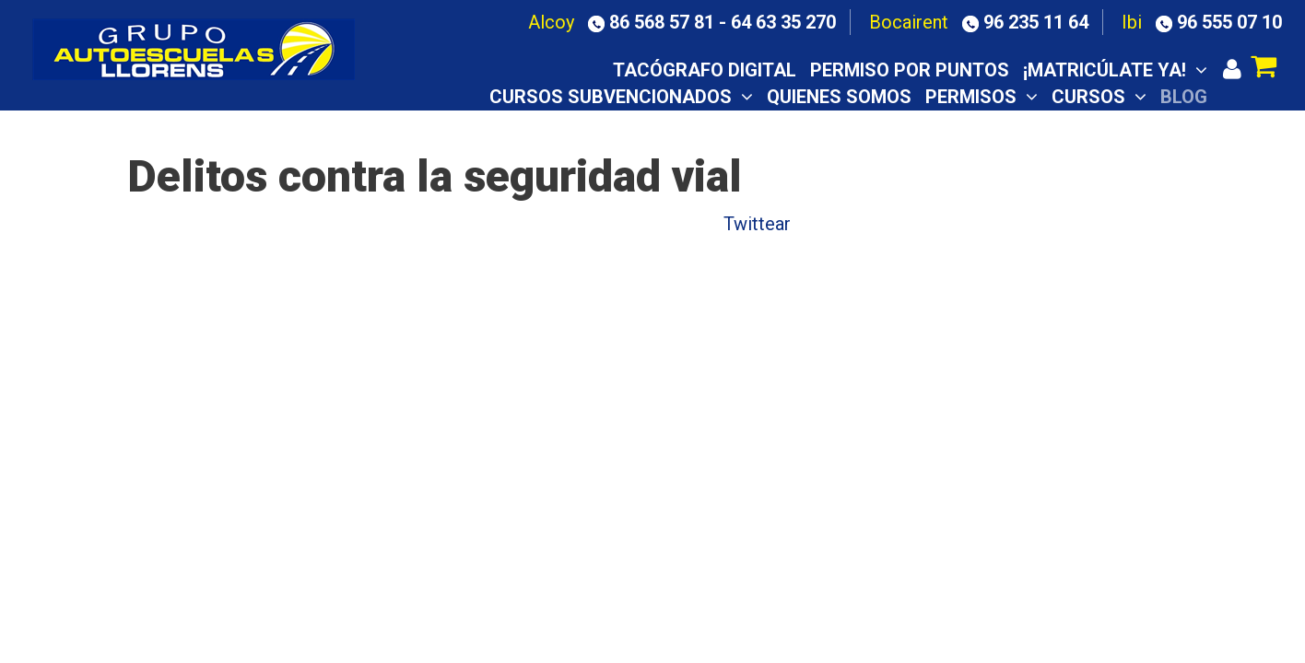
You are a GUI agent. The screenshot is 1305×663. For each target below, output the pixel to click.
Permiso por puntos (909, 70)
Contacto (1157, 122)
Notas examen (1023, 122)
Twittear (757, 224)
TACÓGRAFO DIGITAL (704, 70)
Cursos (1099, 97)
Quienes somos (839, 97)
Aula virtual (876, 122)
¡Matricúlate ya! (1115, 70)
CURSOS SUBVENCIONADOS (621, 97)
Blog (1183, 97)
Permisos (981, 97)
